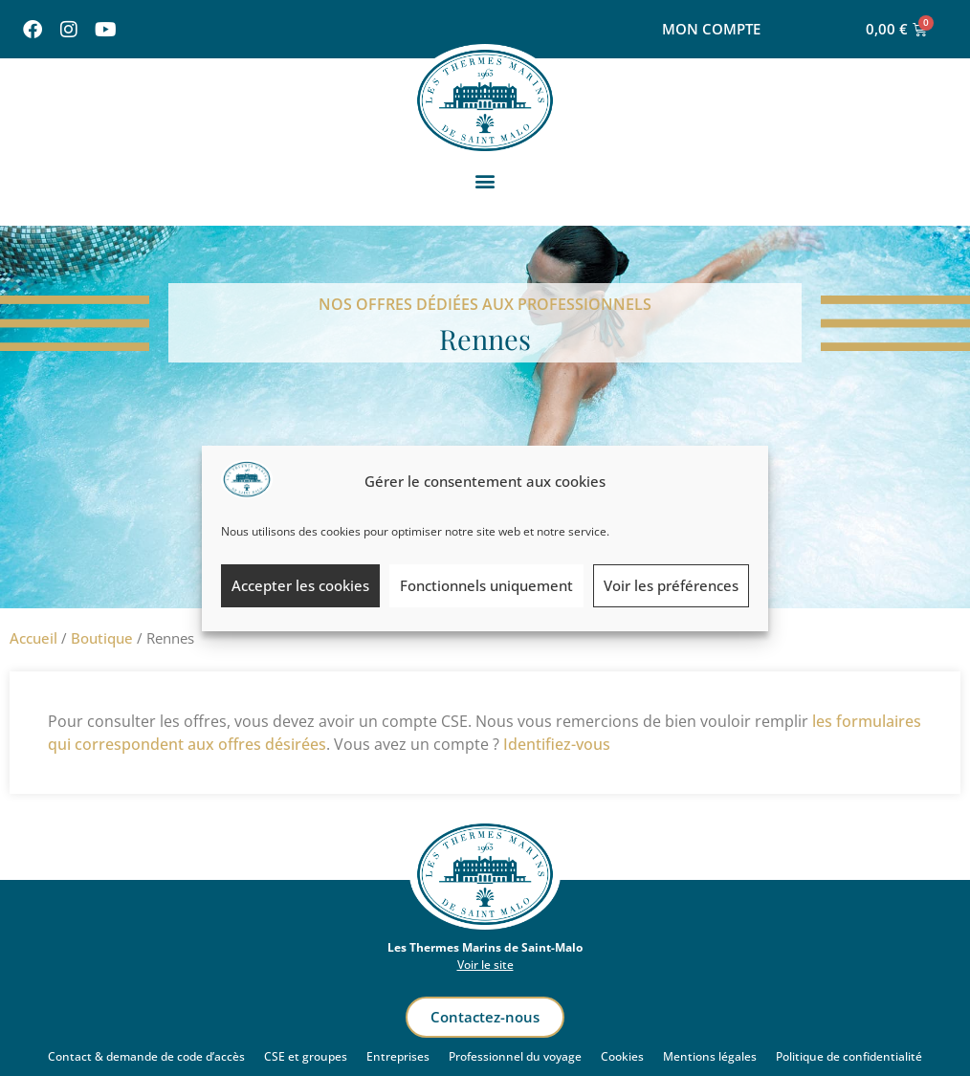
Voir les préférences (671, 585)
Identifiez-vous (556, 744)
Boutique (102, 638)
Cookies (622, 1056)
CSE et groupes (305, 1056)
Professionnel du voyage (515, 1056)
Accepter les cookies (300, 585)
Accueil (33, 638)
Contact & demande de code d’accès (146, 1056)
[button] (485, 181)
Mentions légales (710, 1056)
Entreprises (398, 1056)
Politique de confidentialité (849, 1056)
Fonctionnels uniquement (486, 585)
